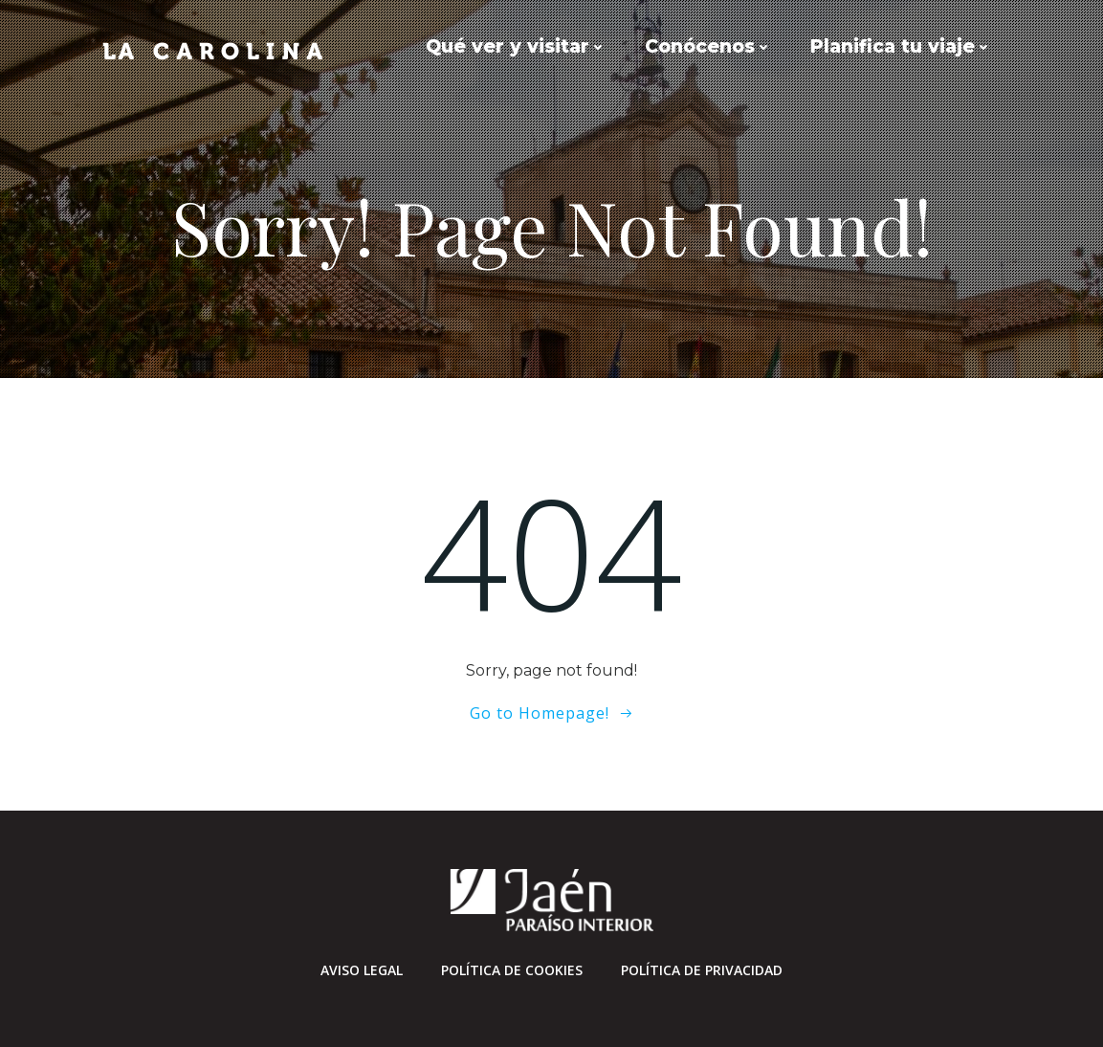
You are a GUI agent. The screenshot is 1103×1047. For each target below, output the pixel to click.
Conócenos (708, 46)
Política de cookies (512, 970)
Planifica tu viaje (901, 46)
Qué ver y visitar (516, 46)
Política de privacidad (702, 970)
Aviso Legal (361, 970)
